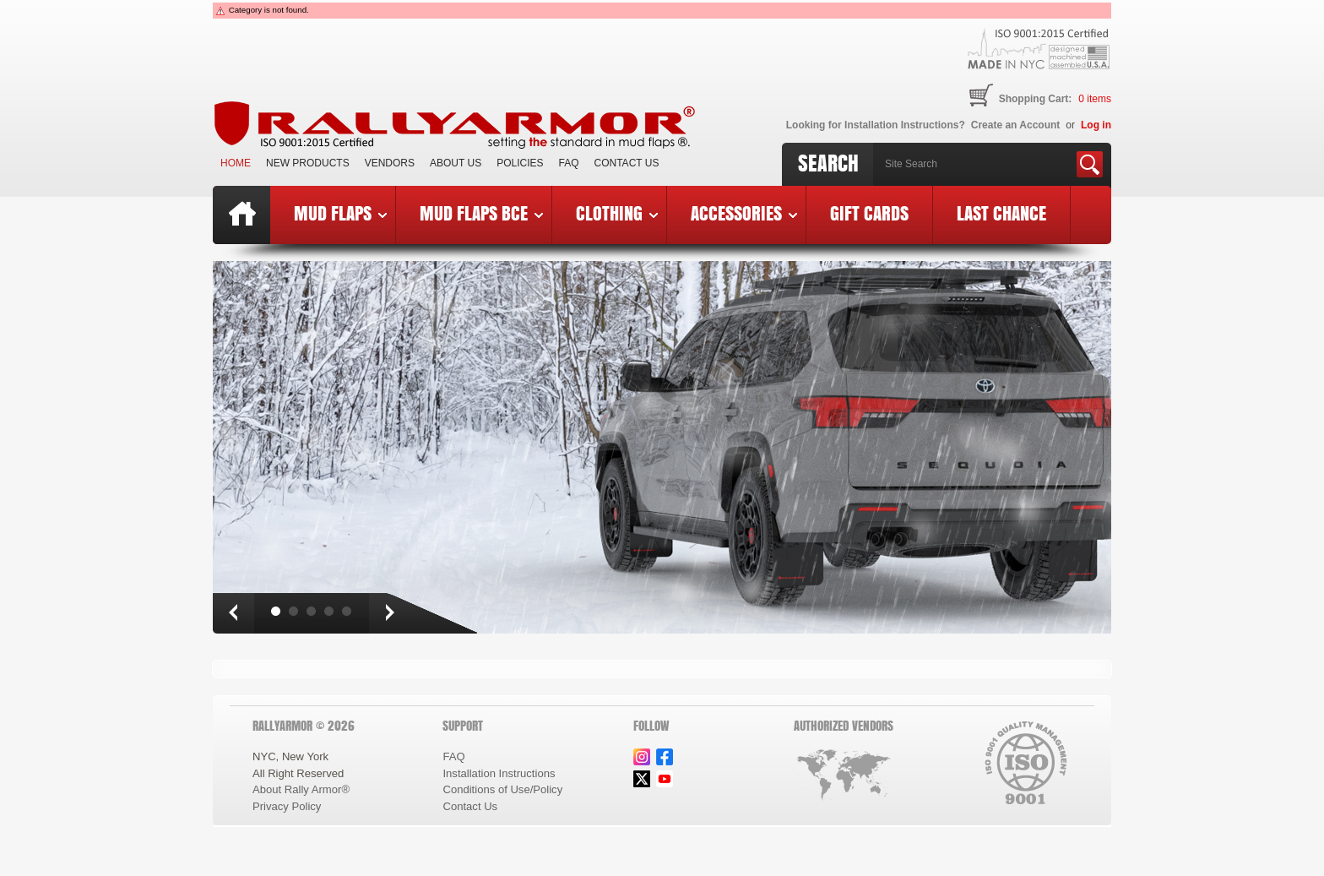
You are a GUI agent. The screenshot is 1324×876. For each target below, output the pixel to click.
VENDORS (390, 163)
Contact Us (626, 163)
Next (389, 613)
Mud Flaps (340, 213)
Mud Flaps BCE (481, 213)
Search (828, 163)
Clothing (617, 213)
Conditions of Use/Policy (502, 789)
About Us (455, 163)
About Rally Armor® (301, 789)
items (1094, 99)
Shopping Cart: (1035, 99)
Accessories (744, 213)
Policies (519, 163)
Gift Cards (869, 213)
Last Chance (1001, 213)
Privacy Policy (286, 806)
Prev (233, 613)
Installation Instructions (498, 773)
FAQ (569, 163)
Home (235, 163)
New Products (308, 163)
